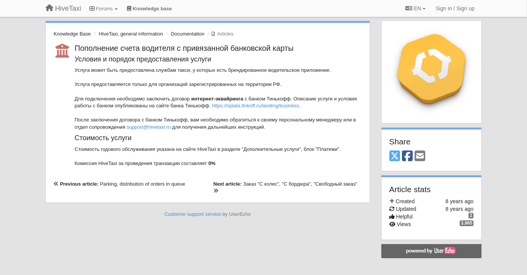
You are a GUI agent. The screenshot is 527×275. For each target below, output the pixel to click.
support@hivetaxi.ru (149, 127)
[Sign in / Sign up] (455, 8)
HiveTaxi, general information (131, 34)
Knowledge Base (72, 34)
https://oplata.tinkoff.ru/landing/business (255, 105)
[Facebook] (407, 156)
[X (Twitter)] (394, 156)
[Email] (420, 156)
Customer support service (192, 214)
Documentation (187, 34)
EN (415, 8)
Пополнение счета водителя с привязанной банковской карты (184, 48)
